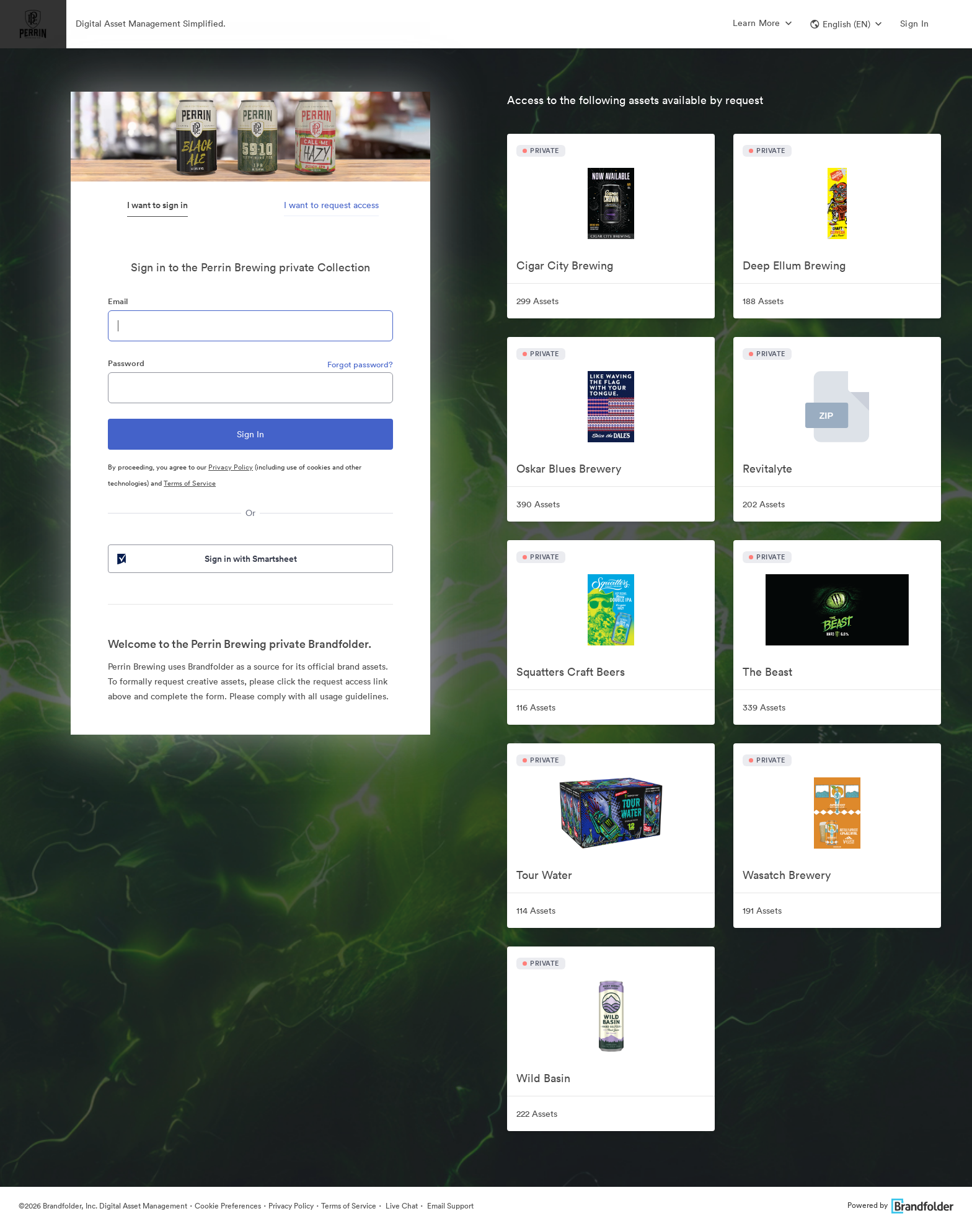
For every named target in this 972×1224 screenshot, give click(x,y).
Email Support (449, 1205)
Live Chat (401, 1205)
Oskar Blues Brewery (568, 468)
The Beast (767, 672)
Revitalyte (767, 468)
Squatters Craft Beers (570, 672)
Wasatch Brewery (787, 875)
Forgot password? (360, 364)
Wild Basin (543, 1078)
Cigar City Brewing (564, 265)
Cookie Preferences (228, 1205)
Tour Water (544, 875)
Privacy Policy (230, 467)
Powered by (900, 1205)
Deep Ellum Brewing (794, 265)
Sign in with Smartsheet (206, 559)
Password (126, 363)
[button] (846, 24)
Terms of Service (190, 483)
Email (118, 301)
